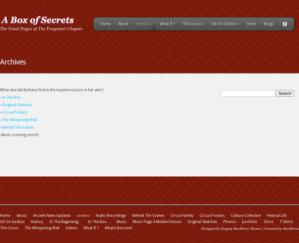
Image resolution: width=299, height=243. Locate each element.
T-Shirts (286, 222)
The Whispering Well (19, 120)
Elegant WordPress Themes (241, 228)
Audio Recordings (111, 215)
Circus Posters (14, 112)
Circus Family (181, 215)
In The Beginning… (66, 222)
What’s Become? (118, 228)
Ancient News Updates (51, 215)
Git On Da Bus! (225, 24)
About (123, 24)
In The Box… (99, 222)
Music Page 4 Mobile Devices (157, 222)
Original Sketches (17, 105)
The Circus (193, 24)
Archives (144, 24)
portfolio (250, 222)
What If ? (167, 24)
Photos (229, 222)
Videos (71, 228)
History (37, 222)
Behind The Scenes (18, 127)
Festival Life (277, 215)
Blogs (268, 24)
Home (105, 24)
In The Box (11, 97)
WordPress (291, 228)
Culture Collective (246, 215)
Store (251, 24)
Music (121, 222)
